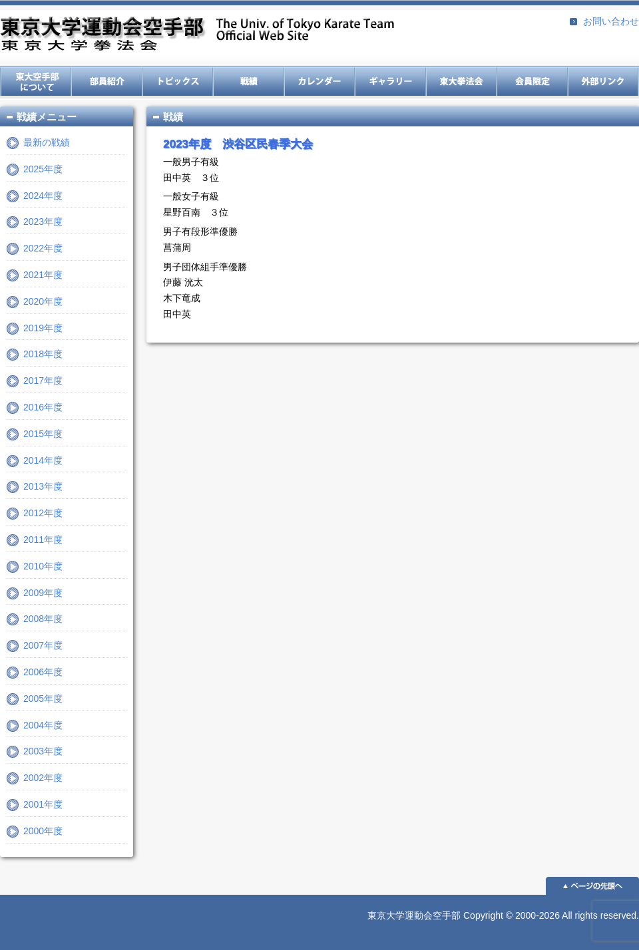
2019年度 (43, 328)
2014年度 (43, 460)
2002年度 (43, 777)
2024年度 (43, 195)
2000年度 (43, 831)
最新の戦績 (46, 142)
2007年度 (43, 645)
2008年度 (43, 618)
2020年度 (43, 301)
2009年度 (43, 592)
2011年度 (43, 539)
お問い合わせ (611, 21)
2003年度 (43, 751)
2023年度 (43, 221)
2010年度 (43, 566)
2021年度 (43, 274)
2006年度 (43, 672)
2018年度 (43, 354)
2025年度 (43, 169)
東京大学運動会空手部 (197, 35)
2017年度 (43, 380)
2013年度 (43, 486)
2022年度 (43, 248)
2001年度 (43, 804)
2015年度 (43, 433)
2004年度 (43, 725)
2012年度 (43, 513)
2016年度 (43, 407)
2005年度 (43, 698)
